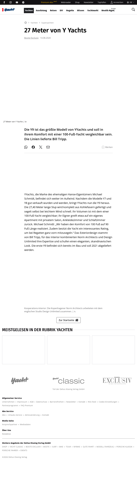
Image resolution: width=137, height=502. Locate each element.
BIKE (61, 486)
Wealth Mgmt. (108, 10)
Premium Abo (49, 2)
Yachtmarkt (92, 10)
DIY (61, 10)
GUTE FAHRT (88, 486)
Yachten (29, 10)
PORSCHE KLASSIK (124, 486)
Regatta (70, 10)
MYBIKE (77, 486)
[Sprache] (130, 2)
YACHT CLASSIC (16, 486)
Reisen (53, 10)
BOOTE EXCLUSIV (33, 486)
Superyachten (47, 55)
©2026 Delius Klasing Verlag (14, 496)
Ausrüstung (41, 10)
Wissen (80, 10)
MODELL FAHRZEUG (105, 486)
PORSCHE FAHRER (10, 489)
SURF (54, 486)
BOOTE (46, 486)
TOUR (68, 486)
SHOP (4, 486)
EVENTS (23, 489)
